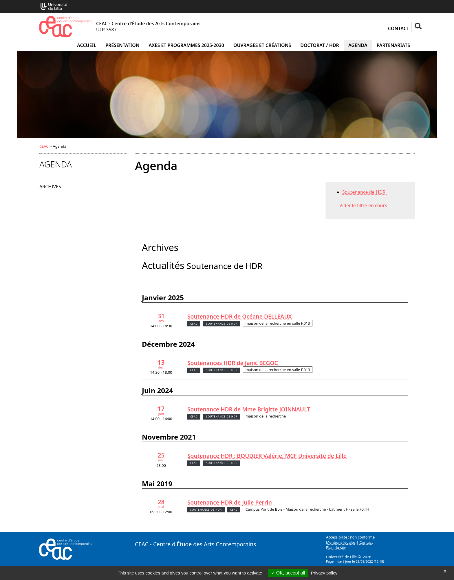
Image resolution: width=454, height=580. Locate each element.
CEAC (43, 146)
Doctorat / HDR (319, 45)
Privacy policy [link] (324, 572)
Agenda (357, 45)
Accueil (86, 45)
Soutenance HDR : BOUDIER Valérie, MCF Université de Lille (267, 455)
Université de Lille (341, 556)
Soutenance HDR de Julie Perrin (229, 502)
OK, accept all (288, 572)
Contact (398, 28)
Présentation (122, 45)
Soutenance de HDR (364, 192)
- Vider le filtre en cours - (363, 205)
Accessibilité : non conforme (350, 537)
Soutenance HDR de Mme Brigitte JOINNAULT (248, 409)
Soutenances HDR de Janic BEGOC (232, 362)
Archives (50, 186)
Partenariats (393, 45)
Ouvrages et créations (262, 45)
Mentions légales (341, 542)
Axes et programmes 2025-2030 (186, 45)
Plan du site (336, 547)
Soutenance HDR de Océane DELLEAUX (239, 316)
